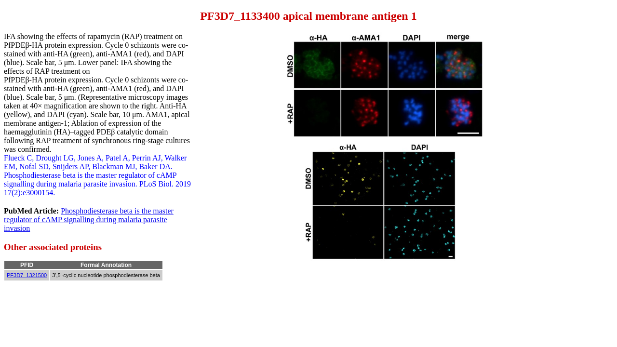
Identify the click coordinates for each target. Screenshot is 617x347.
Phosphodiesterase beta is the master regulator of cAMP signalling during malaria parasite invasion (89, 219)
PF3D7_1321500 (27, 275)
